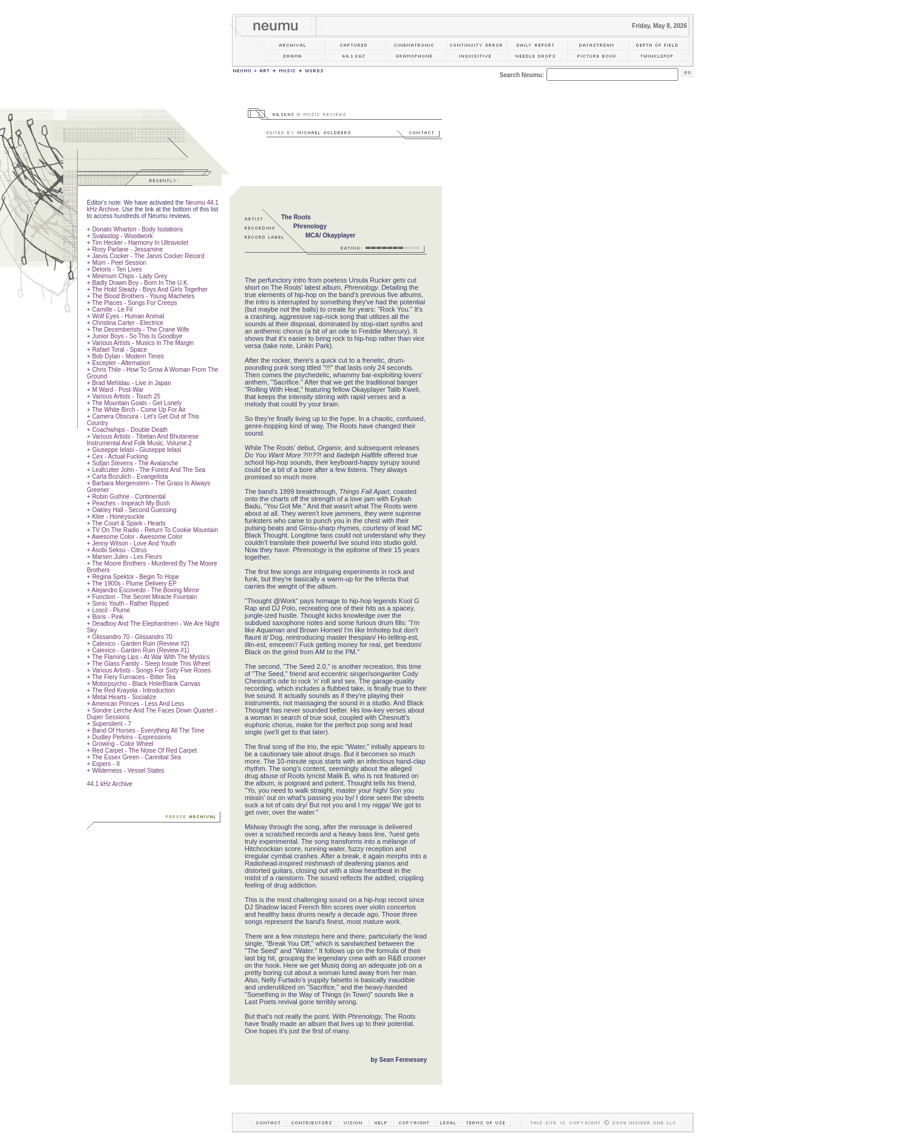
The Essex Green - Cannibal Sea (136, 757)
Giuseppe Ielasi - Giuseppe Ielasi (137, 449)
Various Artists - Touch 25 (126, 396)
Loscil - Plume (111, 610)
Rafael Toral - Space (119, 349)
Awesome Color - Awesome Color (137, 536)
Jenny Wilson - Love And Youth (134, 543)
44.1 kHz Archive (109, 784)
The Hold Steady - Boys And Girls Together (149, 289)
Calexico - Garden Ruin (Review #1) (140, 650)
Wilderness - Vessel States (128, 770)
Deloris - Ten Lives (117, 269)
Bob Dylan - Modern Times (128, 356)
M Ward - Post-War (118, 389)
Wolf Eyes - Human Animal (128, 316)
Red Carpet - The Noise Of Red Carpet (144, 750)
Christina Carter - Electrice (127, 323)
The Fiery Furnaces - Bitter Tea (133, 677)
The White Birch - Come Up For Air (138, 409)
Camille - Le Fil (112, 309)
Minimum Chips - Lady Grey (130, 276)
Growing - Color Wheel (123, 744)
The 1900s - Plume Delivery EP (134, 583)
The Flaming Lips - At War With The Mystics (150, 657)
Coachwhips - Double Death (130, 429)
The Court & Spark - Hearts (128, 523)
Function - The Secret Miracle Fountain (144, 596)
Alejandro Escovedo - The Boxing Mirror (145, 590)
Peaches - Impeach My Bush (131, 503)
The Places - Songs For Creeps (134, 302)
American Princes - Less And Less (138, 703)
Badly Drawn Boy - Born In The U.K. (140, 282)
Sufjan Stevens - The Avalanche (135, 463)
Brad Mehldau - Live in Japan (131, 383)
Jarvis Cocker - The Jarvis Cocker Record (148, 256)
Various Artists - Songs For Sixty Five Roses (151, 670)
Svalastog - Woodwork (122, 236)
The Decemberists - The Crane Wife (140, 329)
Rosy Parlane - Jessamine (127, 249)
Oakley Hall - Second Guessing (134, 510)
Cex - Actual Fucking (120, 456)
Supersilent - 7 (111, 723)
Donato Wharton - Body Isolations (137, 229)
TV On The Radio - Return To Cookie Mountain (155, 530)
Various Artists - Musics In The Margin (143, 343)
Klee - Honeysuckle (118, 516)
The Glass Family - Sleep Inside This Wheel (150, 663)
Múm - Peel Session (119, 262)
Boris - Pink (107, 617)
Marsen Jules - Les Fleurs (127, 556)
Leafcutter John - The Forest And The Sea (148, 470)
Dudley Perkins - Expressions (132, 737)
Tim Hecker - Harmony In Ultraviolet (140, 242)
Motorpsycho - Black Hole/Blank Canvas (146, 683)
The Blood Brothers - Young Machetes (143, 296)
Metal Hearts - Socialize (124, 697)
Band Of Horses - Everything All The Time (148, 730)
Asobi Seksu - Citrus (119, 550)
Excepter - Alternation (121, 363)
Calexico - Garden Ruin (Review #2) (140, 643)
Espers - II (106, 764)
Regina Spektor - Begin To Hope (135, 576)
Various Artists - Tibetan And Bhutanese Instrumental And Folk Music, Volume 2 (143, 439)
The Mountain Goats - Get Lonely (137, 403)
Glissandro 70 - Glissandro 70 (132, 637)
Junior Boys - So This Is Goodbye (137, 336)
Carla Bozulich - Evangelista (130, 476)
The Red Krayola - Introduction (133, 690)
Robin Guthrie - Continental (129, 496)
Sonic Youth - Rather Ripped (130, 603)
